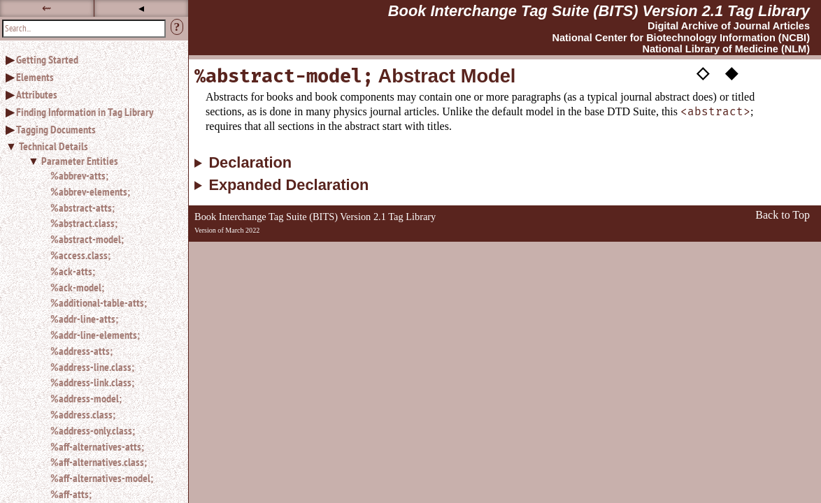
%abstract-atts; (82, 207)
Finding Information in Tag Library (84, 112)
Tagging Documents (56, 129)
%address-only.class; (92, 430)
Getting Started (47, 59)
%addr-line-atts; (84, 319)
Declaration (250, 162)
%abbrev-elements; (90, 191)
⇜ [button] (46, 8)
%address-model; (86, 398)
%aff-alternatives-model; (101, 478)
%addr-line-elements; (95, 335)
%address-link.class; (92, 382)
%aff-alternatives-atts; (97, 446)
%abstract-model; (87, 239)
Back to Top (782, 215)
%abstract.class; (83, 223)
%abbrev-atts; (79, 175)
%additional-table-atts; (98, 302)
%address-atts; (81, 351)
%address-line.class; (92, 367)
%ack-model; (77, 287)
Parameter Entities (79, 161)
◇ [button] (703, 72)
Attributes (36, 94)
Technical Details (53, 146)
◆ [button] (731, 72)
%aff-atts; (71, 494)
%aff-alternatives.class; (98, 462)
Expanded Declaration (288, 185)
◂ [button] (141, 8)
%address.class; (82, 414)
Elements (35, 77)
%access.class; (80, 255)
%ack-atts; (72, 271)
